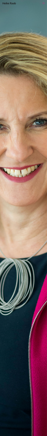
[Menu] (44, 3)
